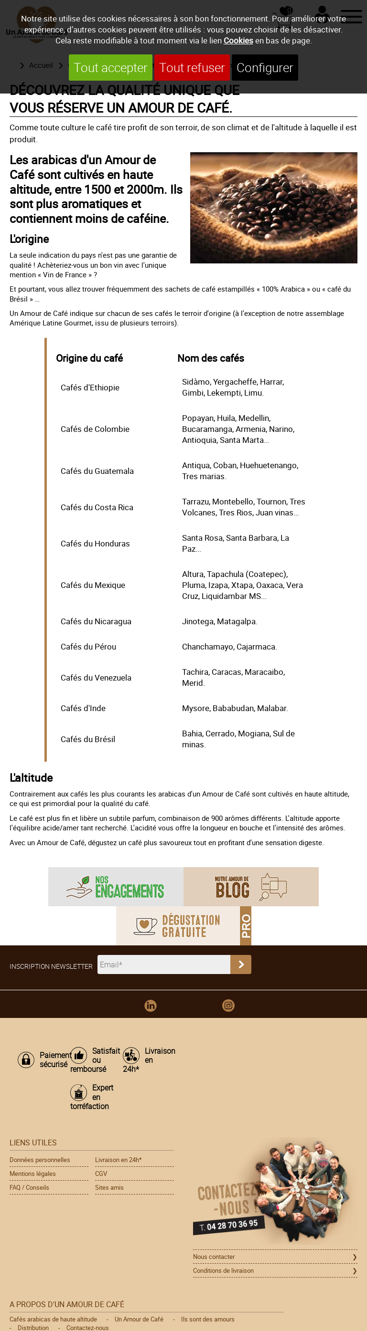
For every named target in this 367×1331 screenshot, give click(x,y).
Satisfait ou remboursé (91, 1060)
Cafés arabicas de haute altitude (53, 1319)
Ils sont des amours (208, 1319)
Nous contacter (214, 1256)
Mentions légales (33, 1173)
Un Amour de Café (139, 1319)
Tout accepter (111, 67)
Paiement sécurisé (50, 1060)
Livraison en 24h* (144, 1060)
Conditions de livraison (223, 1270)
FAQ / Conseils (29, 1187)
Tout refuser (192, 67)
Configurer (265, 67)
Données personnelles (40, 1159)
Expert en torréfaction (91, 1097)
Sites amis (109, 1187)
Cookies (238, 40)
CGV (101, 1173)
